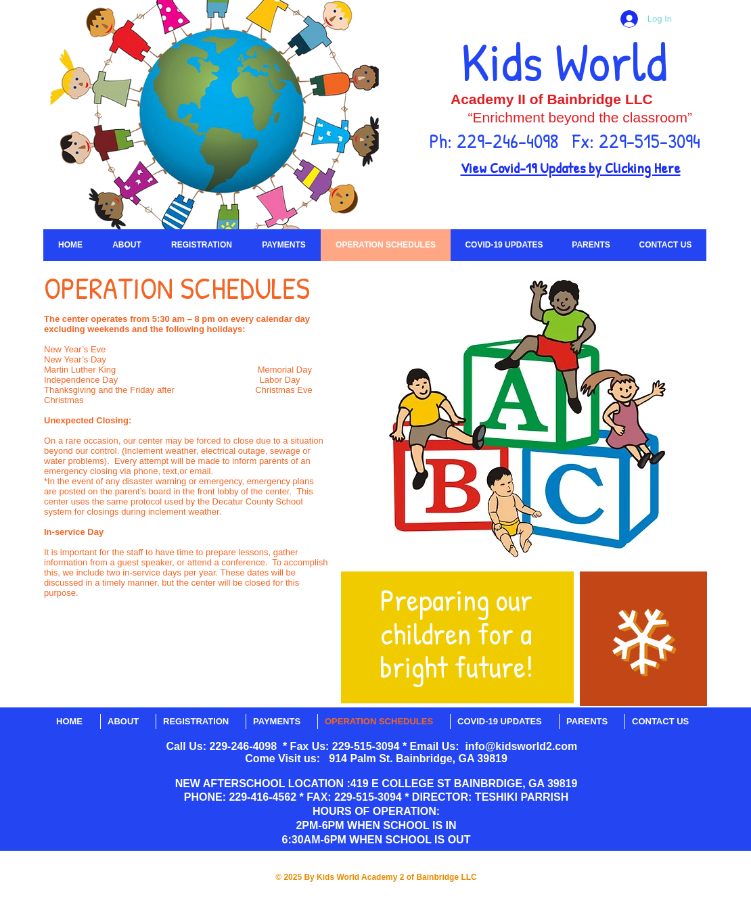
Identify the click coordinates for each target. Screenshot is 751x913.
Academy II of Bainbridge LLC (552, 99)
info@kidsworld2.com (521, 746)
